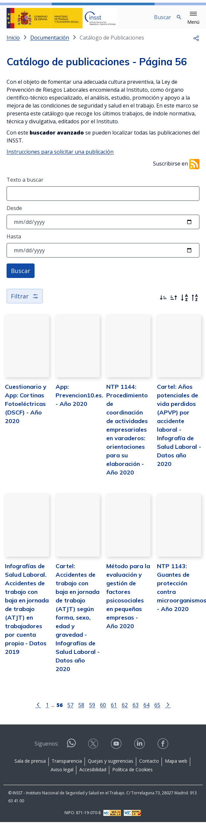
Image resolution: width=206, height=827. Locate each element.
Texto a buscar (25, 185)
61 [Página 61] (114, 710)
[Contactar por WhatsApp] (71, 751)
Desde (14, 213)
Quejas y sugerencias (110, 766)
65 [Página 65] (157, 710)
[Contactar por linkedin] (140, 749)
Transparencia (67, 766)
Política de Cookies (132, 775)
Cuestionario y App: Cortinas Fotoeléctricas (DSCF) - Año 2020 (25, 409)
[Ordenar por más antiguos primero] (173, 303)
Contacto (149, 766)
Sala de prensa (30, 766)
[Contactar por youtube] (117, 749)
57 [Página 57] (70, 710)
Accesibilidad (92, 775)
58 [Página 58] (81, 710)
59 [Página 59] (92, 710)
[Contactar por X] (93, 749)
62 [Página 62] (125, 710)
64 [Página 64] (146, 710)
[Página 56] (59, 710)
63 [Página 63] (136, 710)
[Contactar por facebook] (163, 749)
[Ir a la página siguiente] (168, 710)
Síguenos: (47, 748)
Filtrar (25, 301)
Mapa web (176, 766)
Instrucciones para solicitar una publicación (60, 157)
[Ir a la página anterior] (38, 710)
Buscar (20, 276)
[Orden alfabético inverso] (194, 303)
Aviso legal (62, 775)
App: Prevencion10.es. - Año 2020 (79, 400)
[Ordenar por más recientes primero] (163, 303)
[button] (193, 18)
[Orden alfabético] (184, 303)
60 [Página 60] (103, 710)
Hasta (14, 241)
